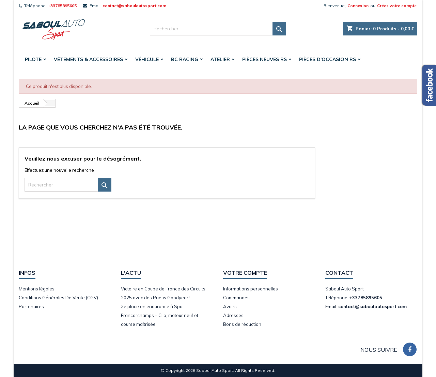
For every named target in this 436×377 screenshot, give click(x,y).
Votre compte (245, 272)
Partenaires (31, 306)
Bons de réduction (242, 324)
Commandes (236, 297)
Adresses (233, 315)
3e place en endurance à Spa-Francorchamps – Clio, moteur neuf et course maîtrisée (159, 315)
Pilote (33, 59)
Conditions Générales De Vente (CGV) (58, 297)
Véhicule (147, 59)
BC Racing (184, 59)
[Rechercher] (218, 28)
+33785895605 (62, 5)
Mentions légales (36, 288)
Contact (339, 272)
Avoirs (230, 306)
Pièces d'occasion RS (327, 59)
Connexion (358, 5)
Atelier (220, 59)
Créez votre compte (397, 5)
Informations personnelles (250, 288)
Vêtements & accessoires (88, 59)
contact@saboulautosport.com (134, 5)
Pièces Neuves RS (264, 59)
